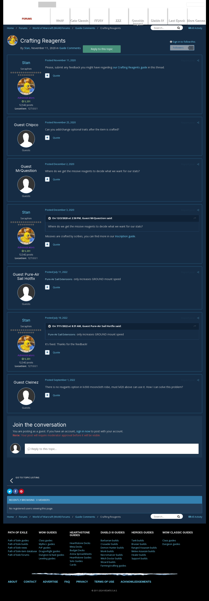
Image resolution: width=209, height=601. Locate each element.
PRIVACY (82, 581)
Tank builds (138, 540)
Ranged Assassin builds (144, 547)
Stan (26, 62)
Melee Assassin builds (143, 551)
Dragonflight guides (49, 551)
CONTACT (30, 581)
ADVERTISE (50, 581)
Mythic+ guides (47, 544)
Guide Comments (86, 28)
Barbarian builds (110, 540)
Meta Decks (76, 546)
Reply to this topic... (42, 449)
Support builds (139, 558)
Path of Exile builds (18, 544)
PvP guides (44, 547)
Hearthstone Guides (80, 557)
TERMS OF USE (104, 581)
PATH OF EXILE (18, 532)
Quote (56, 75)
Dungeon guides (171, 544)
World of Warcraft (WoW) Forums (53, 28)
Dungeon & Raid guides (51, 555)
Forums (25, 28)
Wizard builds (108, 562)
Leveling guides (47, 558)
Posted (60, 60)
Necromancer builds (112, 555)
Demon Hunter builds (112, 547)
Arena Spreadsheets (81, 554)
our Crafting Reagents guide (130, 67)
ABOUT (12, 581)
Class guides (45, 540)
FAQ (67, 581)
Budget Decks (77, 550)
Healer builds (139, 555)
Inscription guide (125, 236)
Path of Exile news (17, 547)
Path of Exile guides (18, 540)
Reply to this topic (102, 49)
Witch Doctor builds (111, 558)
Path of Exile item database (22, 551)
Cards (73, 564)
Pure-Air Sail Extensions (58, 279)
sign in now (83, 431)
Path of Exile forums (18, 555)
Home (12, 28)
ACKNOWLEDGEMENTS (136, 581)
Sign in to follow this (184, 41)
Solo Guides (76, 561)
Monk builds (107, 551)
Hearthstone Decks (80, 543)
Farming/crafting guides (113, 565)
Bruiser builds (139, 544)
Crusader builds (109, 544)
